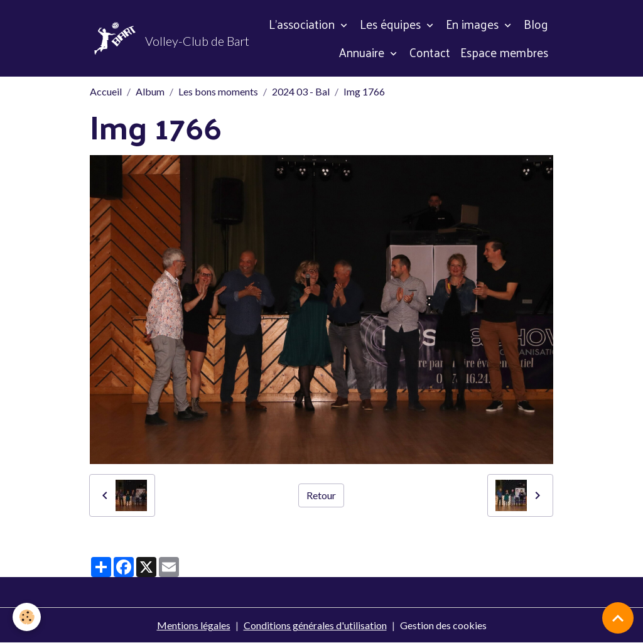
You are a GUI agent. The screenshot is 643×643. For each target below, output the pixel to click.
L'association (303, 24)
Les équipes (392, 24)
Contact (429, 52)
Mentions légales (193, 625)
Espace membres (504, 52)
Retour (321, 495)
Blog (536, 24)
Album (150, 91)
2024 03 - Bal (301, 91)
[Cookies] (27, 617)
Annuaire (363, 52)
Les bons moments (218, 91)
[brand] (144, 38)
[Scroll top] (618, 618)
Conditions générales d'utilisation (315, 625)
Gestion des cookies (443, 625)
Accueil (106, 91)
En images (474, 24)
